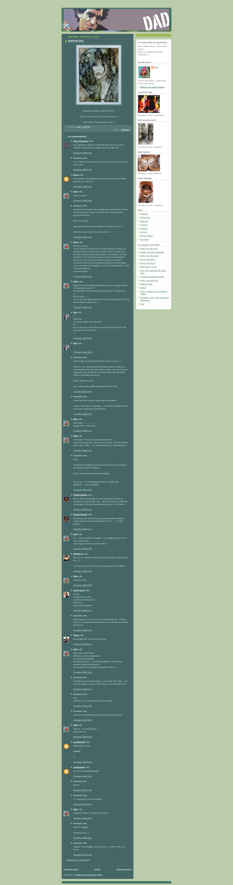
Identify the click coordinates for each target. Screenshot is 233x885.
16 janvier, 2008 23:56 (82, 201)
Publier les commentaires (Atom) (88, 875)
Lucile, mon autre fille (149, 281)
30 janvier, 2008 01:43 (82, 855)
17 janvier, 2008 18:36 (82, 392)
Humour (143, 232)
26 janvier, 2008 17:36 (82, 790)
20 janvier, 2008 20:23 (82, 630)
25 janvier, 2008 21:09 (82, 776)
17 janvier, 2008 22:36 (82, 490)
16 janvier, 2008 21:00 (82, 153)
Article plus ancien (124, 869)
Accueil (97, 869)
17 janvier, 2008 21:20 (82, 451)
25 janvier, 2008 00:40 (82, 720)
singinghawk (79, 742)
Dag (75, 312)
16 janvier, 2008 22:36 (82, 170)
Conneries (144, 240)
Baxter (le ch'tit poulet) (149, 256)
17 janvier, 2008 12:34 (82, 307)
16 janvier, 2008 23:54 (82, 187)
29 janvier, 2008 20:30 (82, 838)
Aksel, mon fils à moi (148, 249)
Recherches (145, 218)
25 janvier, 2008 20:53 (82, 762)
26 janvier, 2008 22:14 (82, 804)
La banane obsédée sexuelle (152, 277)
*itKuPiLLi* (78, 554)
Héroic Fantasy (146, 236)
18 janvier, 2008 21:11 (82, 529)
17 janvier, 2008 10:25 (82, 237)
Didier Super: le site (148, 267)
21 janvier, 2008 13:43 (82, 672)
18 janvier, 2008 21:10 (82, 510)
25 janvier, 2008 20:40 (82, 737)
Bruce (76, 175)
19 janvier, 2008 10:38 (82, 585)
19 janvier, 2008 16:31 (82, 611)
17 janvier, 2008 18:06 (82, 338)
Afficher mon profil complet (152, 87)
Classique (125, 130)
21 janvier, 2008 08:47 (82, 644)
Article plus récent (70, 869)
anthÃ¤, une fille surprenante (152, 252)
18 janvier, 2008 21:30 (82, 549)
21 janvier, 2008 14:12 (82, 689)
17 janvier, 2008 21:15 (82, 431)
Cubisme (144, 225)
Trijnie (76, 635)
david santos (79, 590)
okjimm (143, 288)
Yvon (142, 304)
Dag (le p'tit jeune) (147, 263)
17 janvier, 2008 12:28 (82, 276)
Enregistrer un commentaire (78, 860)
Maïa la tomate (146, 284)
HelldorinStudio (80, 495)
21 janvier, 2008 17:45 (82, 706)
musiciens (144, 221)
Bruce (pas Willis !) (148, 260)
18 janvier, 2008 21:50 (82, 571)
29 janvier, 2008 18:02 (82, 818)
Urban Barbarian (80, 141)
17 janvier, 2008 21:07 (82, 414)
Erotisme (144, 229)
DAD (75, 192)
